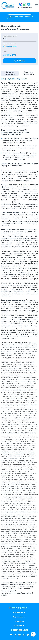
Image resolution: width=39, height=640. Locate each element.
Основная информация (10, 73)
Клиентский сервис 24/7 (25, 7)
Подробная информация (29, 73)
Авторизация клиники (19, 16)
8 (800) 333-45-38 (19, 630)
